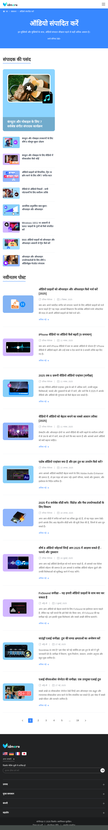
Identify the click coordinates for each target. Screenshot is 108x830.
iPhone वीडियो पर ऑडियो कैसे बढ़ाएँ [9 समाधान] (65, 334)
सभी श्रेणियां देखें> (54, 39)
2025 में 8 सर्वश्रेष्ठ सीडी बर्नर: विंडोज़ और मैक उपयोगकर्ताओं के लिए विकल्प (71, 505)
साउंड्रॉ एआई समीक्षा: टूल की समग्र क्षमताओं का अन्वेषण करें (69, 638)
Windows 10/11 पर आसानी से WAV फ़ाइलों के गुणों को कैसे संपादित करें (37, 226)
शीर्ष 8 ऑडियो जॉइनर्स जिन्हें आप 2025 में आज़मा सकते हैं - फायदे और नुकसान (70, 550)
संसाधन (13, 11)
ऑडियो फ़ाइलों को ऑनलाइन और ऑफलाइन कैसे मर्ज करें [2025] (68, 291)
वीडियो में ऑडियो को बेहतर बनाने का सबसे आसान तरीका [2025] (68, 418)
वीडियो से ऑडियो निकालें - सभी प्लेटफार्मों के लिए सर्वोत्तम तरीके (35, 191)
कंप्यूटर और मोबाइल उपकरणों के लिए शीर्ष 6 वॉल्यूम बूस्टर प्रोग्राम (37, 140)
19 (77, 720)
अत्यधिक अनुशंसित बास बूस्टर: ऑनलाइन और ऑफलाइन (34, 208)
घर (7, 11)
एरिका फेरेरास (45, 299)
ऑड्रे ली (43, 603)
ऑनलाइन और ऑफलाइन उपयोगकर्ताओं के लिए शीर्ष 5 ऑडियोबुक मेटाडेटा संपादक (34, 260)
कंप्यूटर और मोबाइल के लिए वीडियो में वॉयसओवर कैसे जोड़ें (37, 157)
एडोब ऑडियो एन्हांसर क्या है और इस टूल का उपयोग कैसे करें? (71, 461)
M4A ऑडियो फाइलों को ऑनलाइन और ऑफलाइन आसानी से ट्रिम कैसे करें (38, 241)
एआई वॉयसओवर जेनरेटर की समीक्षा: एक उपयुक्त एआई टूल (70, 679)
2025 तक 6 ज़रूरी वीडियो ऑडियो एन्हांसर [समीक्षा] (66, 375)
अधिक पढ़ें (42, 319)
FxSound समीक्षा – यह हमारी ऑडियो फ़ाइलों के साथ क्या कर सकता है (71, 595)
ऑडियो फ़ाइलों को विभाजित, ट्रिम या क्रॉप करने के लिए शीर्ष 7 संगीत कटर (37, 174)
